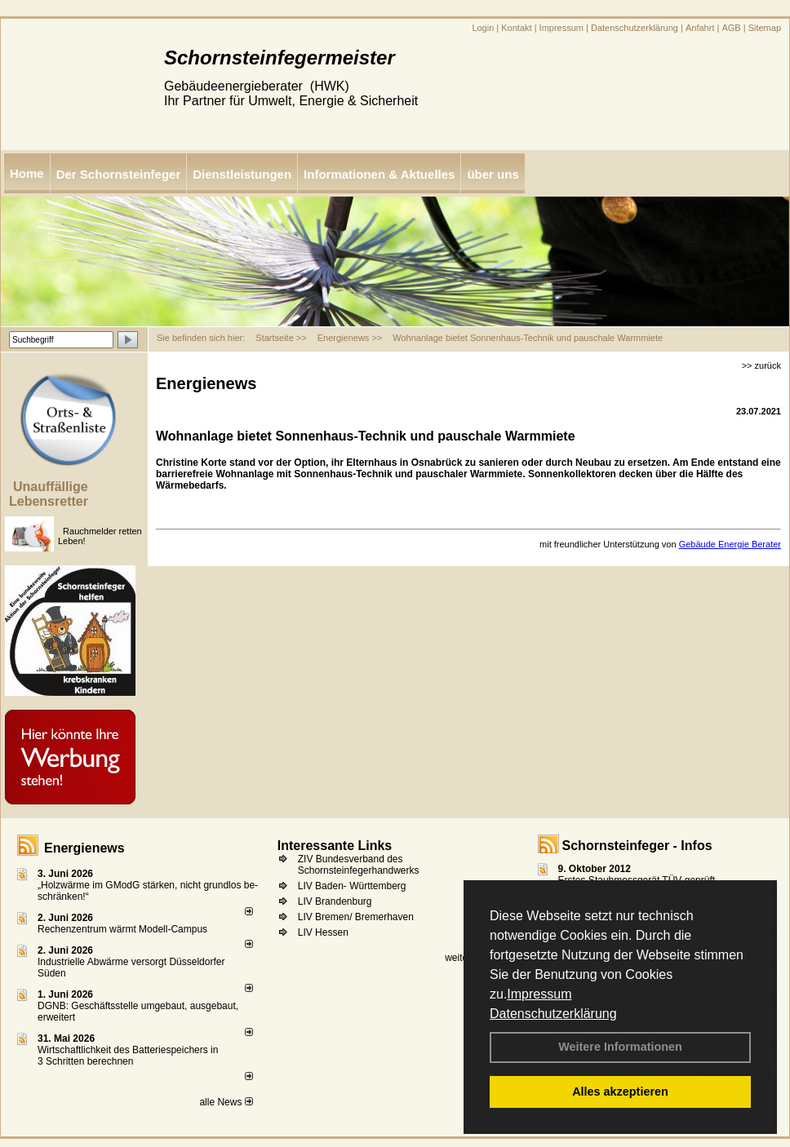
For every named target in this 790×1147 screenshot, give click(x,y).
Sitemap (764, 28)
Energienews (84, 848)
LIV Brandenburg (335, 901)
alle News (225, 1102)
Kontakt (516, 28)
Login (483, 28)
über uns (492, 174)
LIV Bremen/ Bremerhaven (356, 917)
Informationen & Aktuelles (379, 174)
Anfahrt (700, 28)
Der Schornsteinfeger (118, 174)
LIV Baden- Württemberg (352, 886)
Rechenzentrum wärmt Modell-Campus (122, 929)
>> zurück (761, 365)
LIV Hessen (323, 932)
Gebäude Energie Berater (730, 544)
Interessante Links (335, 845)
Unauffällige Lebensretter (48, 494)
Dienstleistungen (242, 174)
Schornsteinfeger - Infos (637, 845)
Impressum (539, 994)
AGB (730, 28)
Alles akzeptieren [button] (620, 1091)
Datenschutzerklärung (553, 1014)
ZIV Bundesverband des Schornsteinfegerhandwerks (358, 864)
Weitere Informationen (620, 1046)
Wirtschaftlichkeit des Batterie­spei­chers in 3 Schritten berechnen (128, 1055)
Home (27, 173)
